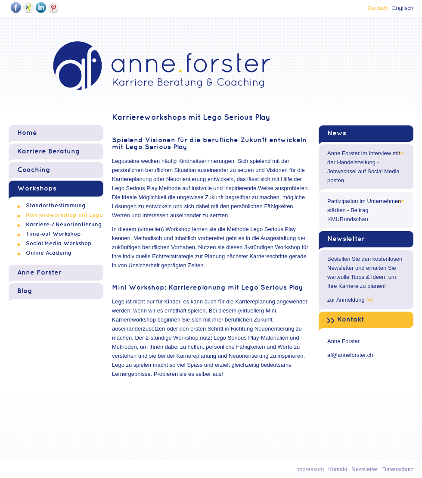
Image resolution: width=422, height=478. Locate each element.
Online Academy (48, 253)
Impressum (310, 469)
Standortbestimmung (56, 205)
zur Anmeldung (346, 300)
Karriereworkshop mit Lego (64, 215)
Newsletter (346, 239)
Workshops (36, 188)
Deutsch (377, 8)
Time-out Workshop (53, 234)
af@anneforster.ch (350, 355)
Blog (24, 291)
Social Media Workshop (59, 243)
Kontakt (350, 319)
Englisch (402, 8)
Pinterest (53, 7)
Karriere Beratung (48, 151)
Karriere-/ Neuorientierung (64, 224)
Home (27, 133)
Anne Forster (39, 272)
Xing (28, 7)
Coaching (33, 170)
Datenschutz (397, 469)
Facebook (16, 7)
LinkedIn (41, 7)
